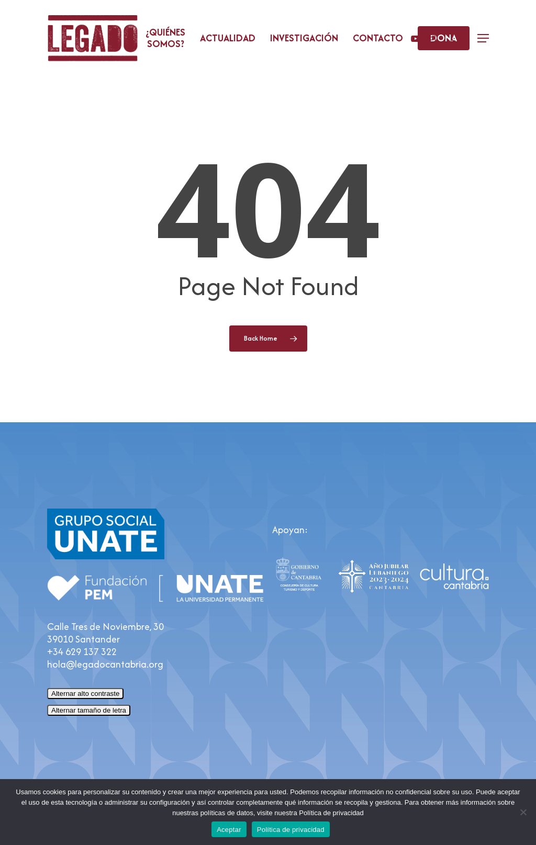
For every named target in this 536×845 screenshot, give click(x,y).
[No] (523, 812)
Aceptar (229, 829)
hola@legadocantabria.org (105, 664)
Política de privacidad (291, 829)
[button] (483, 38)
